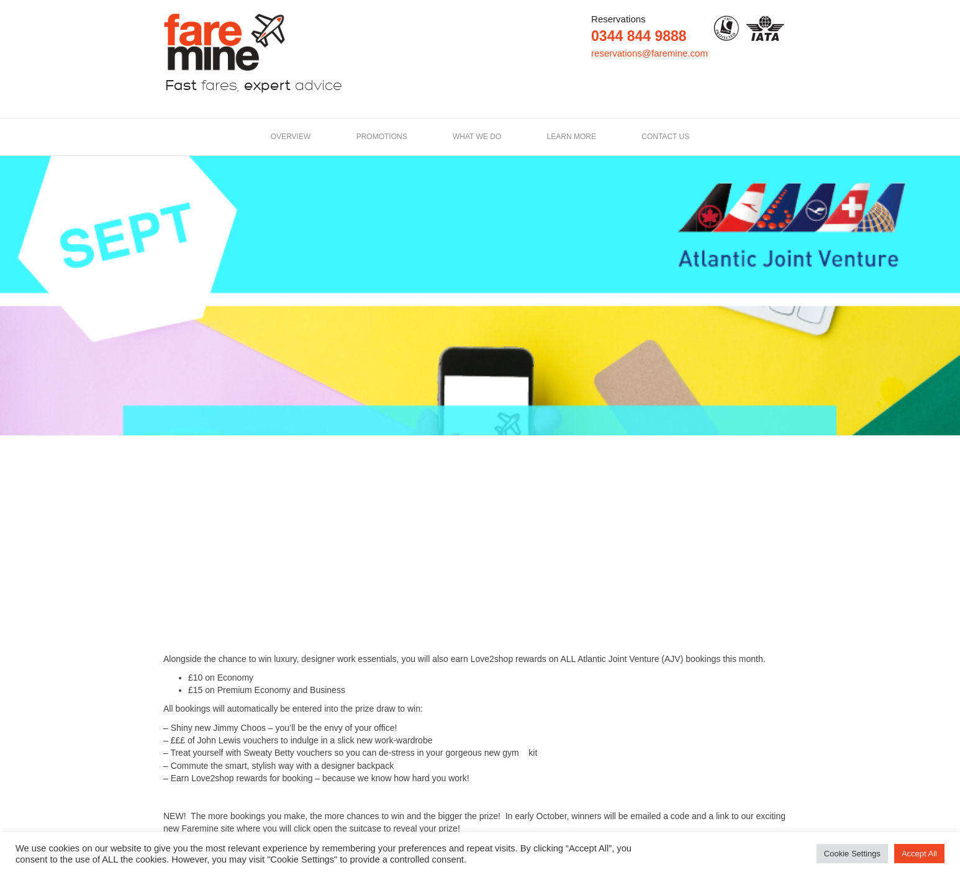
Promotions (381, 136)
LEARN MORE (571, 136)
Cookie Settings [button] (852, 853)
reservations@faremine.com (649, 53)
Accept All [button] (919, 853)
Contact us (665, 136)
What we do (477, 136)
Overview (290, 136)
